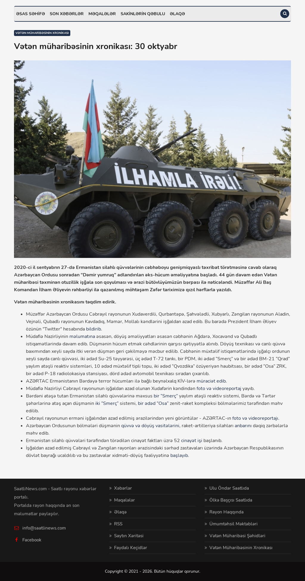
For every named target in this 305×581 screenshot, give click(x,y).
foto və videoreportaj (219, 388)
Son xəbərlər (67, 14)
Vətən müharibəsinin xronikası (42, 33)
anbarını (243, 425)
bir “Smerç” (166, 396)
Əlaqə (177, 14)
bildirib (93, 329)
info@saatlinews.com (44, 528)
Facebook (31, 540)
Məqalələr (102, 14)
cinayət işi (191, 440)
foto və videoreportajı (255, 418)
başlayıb (179, 455)
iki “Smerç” (107, 403)
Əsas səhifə (30, 14)
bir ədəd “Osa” (153, 403)
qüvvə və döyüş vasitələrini (150, 425)
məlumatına (82, 336)
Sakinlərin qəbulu (143, 14)
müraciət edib (211, 381)
